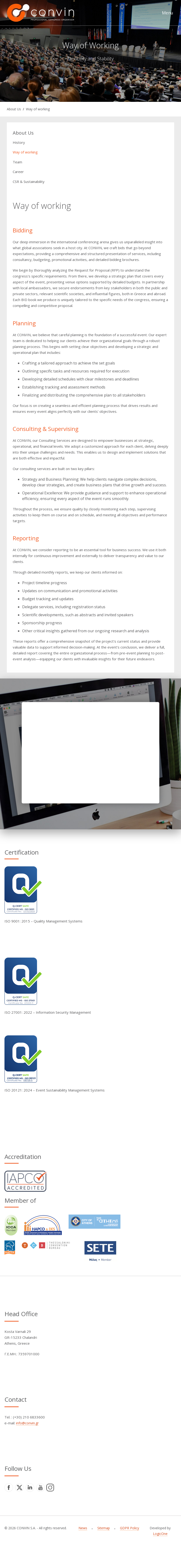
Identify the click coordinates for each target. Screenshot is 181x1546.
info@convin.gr (27, 1423)
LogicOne (160, 1533)
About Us (14, 109)
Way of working (38, 109)
